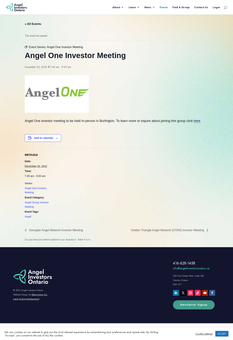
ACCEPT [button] (222, 333)
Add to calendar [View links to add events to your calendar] (43, 138)
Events (164, 7)
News (147, 7)
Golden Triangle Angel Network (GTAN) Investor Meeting (168, 230)
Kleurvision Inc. (40, 294)
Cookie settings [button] (204, 333)
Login (216, 7)
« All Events (33, 23)
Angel (28, 216)
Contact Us (201, 7)
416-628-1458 (184, 263)
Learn (132, 7)
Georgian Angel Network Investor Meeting (55, 230)
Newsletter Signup (193, 305)
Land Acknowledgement (26, 299)
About (116, 7)
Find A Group (181, 7)
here (197, 121)
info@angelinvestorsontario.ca (191, 268)
